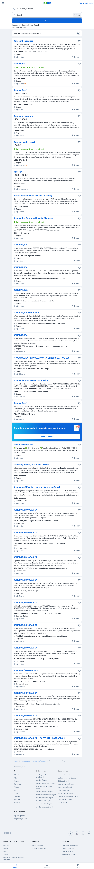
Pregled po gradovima (21, 819)
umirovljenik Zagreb (64, 799)
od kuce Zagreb (63, 790)
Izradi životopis (47, 437)
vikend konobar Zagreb (44, 804)
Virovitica (17, 796)
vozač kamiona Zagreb (66, 793)
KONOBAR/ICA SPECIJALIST (27, 312)
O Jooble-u (6, 845)
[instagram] (77, 833)
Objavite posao (37, 845)
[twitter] (83, 833)
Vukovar (16, 787)
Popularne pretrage (22, 767)
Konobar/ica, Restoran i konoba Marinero (33, 218)
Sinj (15, 790)
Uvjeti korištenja (67, 851)
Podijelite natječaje (39, 848)
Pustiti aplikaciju (86, 3)
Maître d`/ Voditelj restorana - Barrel (31, 464)
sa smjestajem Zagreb (65, 775)
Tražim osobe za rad (23, 444)
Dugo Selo (17, 799)
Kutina (16, 793)
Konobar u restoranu (23, 116)
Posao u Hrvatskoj (68, 848)
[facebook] (71, 833)
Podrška (5, 848)
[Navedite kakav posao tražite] (47, 8)
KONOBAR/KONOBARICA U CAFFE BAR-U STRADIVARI (39, 738)
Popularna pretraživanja (70, 845)
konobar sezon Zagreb (43, 801)
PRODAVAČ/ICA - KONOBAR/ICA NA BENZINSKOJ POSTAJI (41, 358)
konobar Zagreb (41, 780)
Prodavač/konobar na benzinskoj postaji (33, 195)
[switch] (78, 33)
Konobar (18, 172)
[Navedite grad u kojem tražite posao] (47, 15)
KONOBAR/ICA (21, 245)
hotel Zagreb (62, 802)
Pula (15, 778)
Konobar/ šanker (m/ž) (24, 142)
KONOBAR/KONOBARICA (25, 510)
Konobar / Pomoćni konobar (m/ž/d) (31, 380)
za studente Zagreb (65, 787)
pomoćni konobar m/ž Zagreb (46, 795)
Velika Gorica (18, 775)
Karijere (5, 854)
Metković (17, 802)
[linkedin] (89, 833)
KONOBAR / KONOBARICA (26, 670)
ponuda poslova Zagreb (66, 784)
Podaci (5, 851)
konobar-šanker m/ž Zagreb (45, 783)
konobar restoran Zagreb (44, 798)
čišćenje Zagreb (63, 781)
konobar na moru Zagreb (44, 791)
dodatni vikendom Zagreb (67, 778)
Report (75, 57)
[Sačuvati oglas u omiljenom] (79, 41)
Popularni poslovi (19, 816)
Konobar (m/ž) (20, 90)
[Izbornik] (3, 3)
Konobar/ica (19, 63)
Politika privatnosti (68, 854)
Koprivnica (17, 784)
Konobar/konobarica (23, 41)
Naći (47, 21)
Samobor (17, 781)
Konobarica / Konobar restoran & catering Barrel (37, 487)
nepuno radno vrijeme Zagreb (68, 796)
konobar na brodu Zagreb (44, 807)
